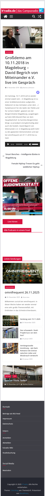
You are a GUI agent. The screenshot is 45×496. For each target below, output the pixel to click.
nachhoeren (10, 287)
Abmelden (7, 443)
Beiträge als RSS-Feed (11, 414)
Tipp (22, 376)
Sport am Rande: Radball (23, 380)
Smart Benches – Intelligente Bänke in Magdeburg (21, 156)
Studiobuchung (9, 453)
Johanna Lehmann (28, 88)
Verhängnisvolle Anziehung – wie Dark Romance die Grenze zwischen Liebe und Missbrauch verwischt (29, 350)
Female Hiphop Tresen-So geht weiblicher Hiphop (27, 165)
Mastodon (7, 470)
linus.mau (26, 297)
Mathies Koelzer (35, 384)
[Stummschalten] (30, 144)
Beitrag (15, 376)
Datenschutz (8, 424)
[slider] (19, 144)
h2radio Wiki (8, 448)
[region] (22, 195)
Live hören (12, 221)
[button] (37, 92)
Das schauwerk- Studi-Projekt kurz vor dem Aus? (29, 332)
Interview (9, 52)
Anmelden (7, 438)
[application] (22, 144)
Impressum (7, 418)
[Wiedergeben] (8, 144)
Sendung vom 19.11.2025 (30, 319)
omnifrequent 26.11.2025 (22, 292)
